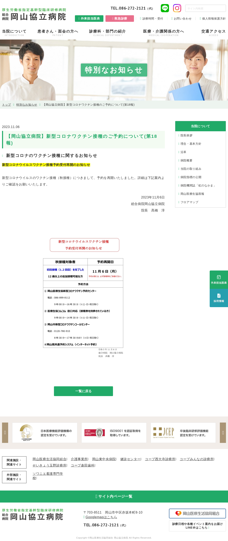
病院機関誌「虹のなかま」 (198, 185)
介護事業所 (79, 459)
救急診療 (120, 18)
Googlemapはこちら (101, 517)
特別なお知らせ (26, 104)
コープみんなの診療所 (197, 459)
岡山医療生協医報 (192, 193)
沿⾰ (183, 152)
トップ (6, 104)
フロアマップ (189, 202)
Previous (5, 433)
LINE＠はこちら (197, 525)
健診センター (130, 459)
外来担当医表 (90, 18)
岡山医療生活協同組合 (49, 459)
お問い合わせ (183, 18)
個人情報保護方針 (214, 18)
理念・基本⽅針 (191, 143)
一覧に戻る (83, 391)
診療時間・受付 (152, 18)
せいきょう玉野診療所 (49, 465)
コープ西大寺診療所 (160, 459)
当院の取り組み (191, 168)
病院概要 (187, 160)
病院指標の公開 (191, 177)
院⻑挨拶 (187, 135)
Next (223, 433)
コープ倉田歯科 (82, 465)
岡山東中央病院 (104, 459)
